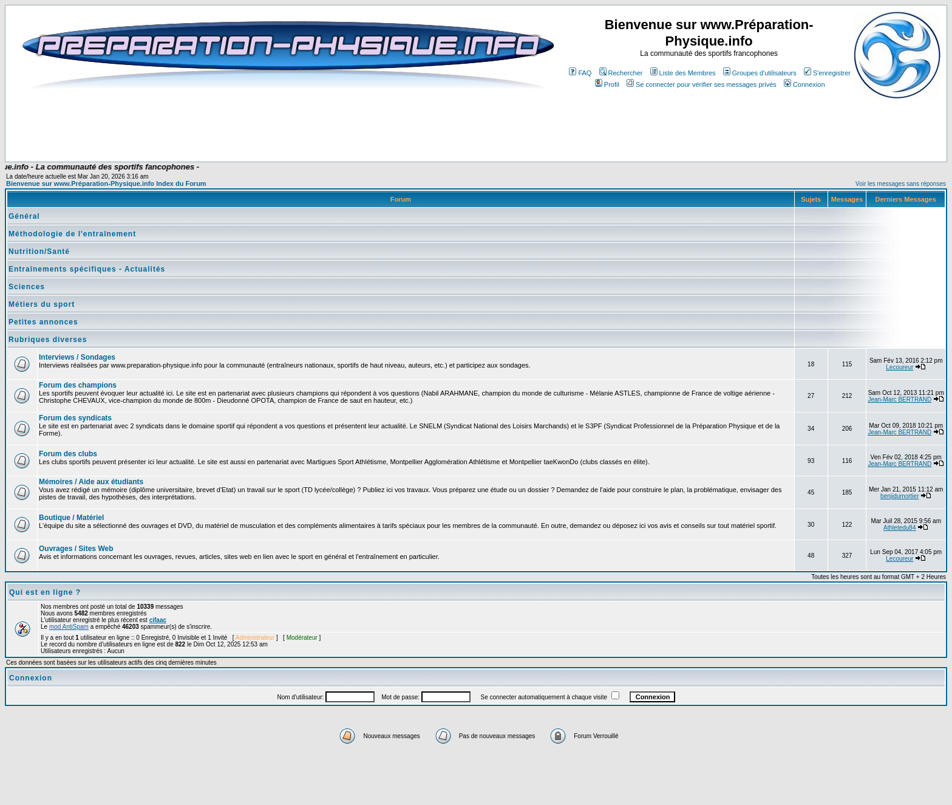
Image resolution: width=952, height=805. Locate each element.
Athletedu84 (899, 527)
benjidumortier (899, 496)
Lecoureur (899, 367)
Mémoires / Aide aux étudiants (91, 482)
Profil (607, 84)
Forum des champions (78, 385)
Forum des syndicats (75, 418)
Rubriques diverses (47, 339)
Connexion (804, 84)
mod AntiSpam (69, 626)
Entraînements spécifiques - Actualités (86, 269)
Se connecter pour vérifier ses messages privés (702, 84)
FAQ (580, 73)
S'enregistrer (827, 73)
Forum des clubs (68, 454)
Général (24, 216)
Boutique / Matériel (71, 517)
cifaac (157, 620)
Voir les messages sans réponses (900, 183)
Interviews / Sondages (77, 357)
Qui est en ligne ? (45, 592)
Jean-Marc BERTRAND (899, 399)
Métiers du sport (41, 304)
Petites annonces (43, 322)
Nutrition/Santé (39, 251)
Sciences (26, 287)
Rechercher (621, 73)
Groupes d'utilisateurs (760, 73)
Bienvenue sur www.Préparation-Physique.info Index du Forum (106, 183)
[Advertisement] (254, 125)
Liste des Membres (683, 73)
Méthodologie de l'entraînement (72, 234)
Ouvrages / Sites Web (76, 548)
